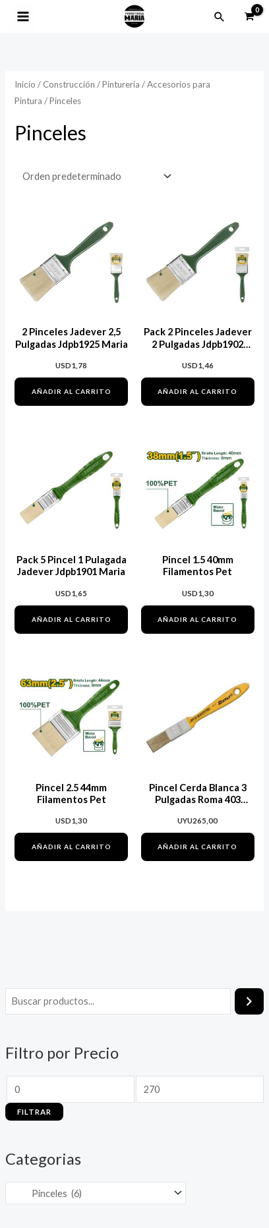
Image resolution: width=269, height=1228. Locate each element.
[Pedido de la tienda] (94, 176)
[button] (219, 16)
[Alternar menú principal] (23, 16)
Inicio (25, 84)
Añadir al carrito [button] (71, 391)
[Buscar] (249, 1001)
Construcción (69, 84)
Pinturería (121, 84)
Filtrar (34, 1111)
